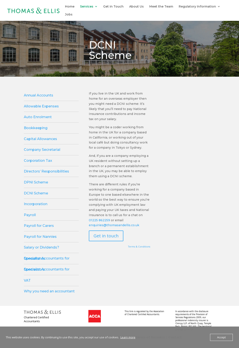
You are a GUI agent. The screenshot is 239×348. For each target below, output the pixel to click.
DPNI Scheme (36, 182)
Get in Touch (113, 6)
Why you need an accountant (49, 291)
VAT (27, 280)
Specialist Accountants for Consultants (47, 258)
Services (86, 6)
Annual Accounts (38, 95)
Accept (221, 337)
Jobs (69, 14)
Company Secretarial (42, 150)
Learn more (127, 337)
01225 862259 (99, 220)
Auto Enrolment (38, 117)
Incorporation (35, 204)
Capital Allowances (40, 139)
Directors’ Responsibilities (46, 171)
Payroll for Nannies (40, 237)
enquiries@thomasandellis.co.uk (114, 225)
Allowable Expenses (41, 106)
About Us (136, 6)
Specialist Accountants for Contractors (47, 269)
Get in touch (106, 236)
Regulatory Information (197, 6)
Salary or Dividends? (41, 247)
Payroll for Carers (39, 226)
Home (69, 6)
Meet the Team (161, 6)
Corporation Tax (38, 161)
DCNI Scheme (36, 193)
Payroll (30, 215)
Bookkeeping (35, 128)
